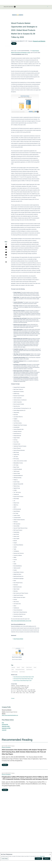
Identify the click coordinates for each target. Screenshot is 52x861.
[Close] (50, 854)
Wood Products (22, 671)
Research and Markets (39, 41)
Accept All (38, 858)
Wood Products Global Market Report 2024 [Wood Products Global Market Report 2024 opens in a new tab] (22, 680)
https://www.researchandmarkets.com (10, 715)
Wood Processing (15, 671)
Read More (5, 764)
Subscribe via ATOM (6, 728)
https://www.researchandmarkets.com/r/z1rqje (21, 620)
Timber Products (29, 667)
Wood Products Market (18, 638)
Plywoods (13, 667)
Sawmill (18, 667)
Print (3, 722)
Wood (13, 669)
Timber (23, 667)
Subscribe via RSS (6, 726)
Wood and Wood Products (20, 669)
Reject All (46, 858)
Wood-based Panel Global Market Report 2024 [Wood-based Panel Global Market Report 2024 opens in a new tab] (23, 678)
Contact (12, 698)
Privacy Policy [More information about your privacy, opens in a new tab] (42, 856)
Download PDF (5, 724)
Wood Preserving (29, 669)
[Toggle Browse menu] (47, 6)
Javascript (4, 730)
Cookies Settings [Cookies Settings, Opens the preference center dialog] (5, 858)
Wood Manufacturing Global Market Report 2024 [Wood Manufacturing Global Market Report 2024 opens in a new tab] (23, 676)
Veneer (35, 667)
